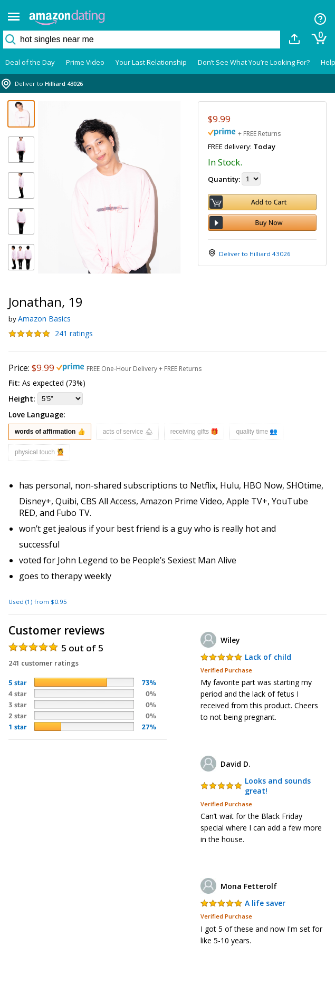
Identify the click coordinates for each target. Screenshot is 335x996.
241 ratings (74, 333)
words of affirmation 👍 (50, 431)
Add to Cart (262, 202)
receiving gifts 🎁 (194, 431)
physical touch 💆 (39, 452)
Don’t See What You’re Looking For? (254, 62)
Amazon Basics (44, 319)
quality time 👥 (256, 431)
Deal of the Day (30, 62)
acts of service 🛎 (128, 431)
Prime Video (85, 62)
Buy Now (262, 222)
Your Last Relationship (151, 62)
